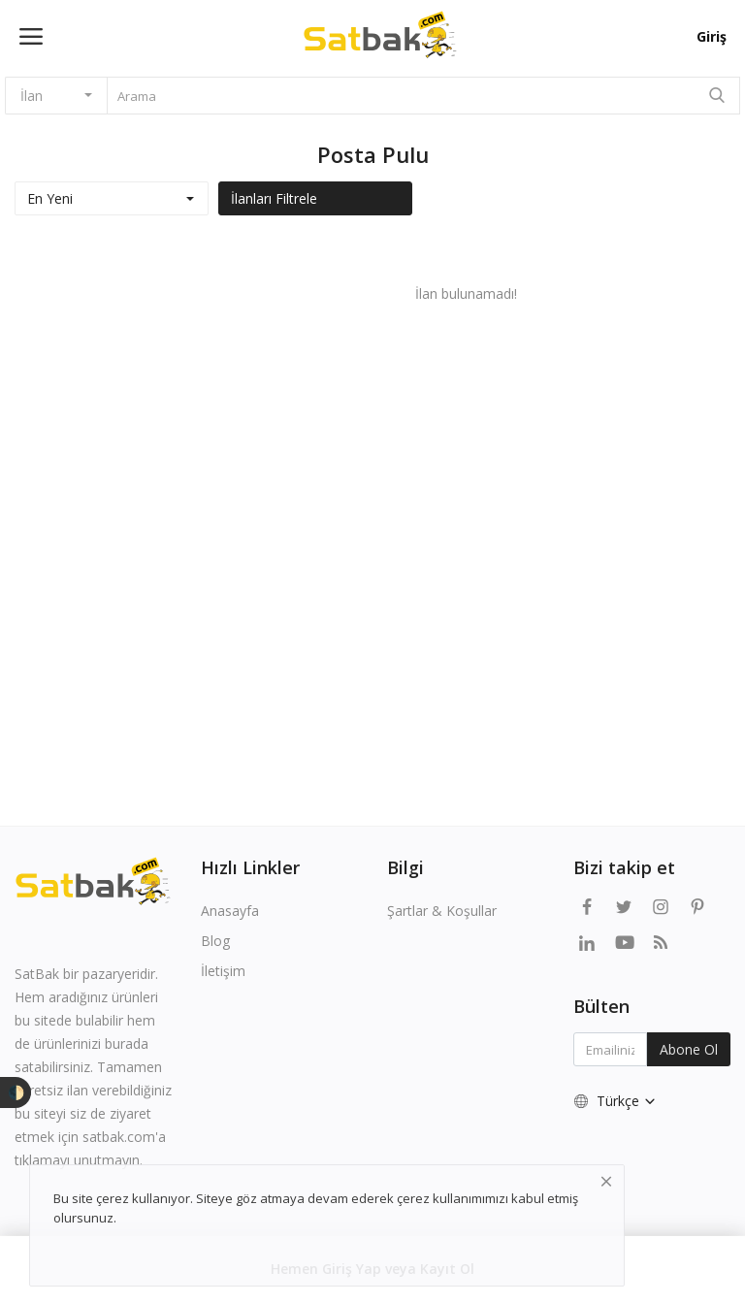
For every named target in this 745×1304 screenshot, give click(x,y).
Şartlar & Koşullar (442, 910)
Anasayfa (230, 910)
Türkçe (615, 1101)
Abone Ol (689, 1049)
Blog (215, 940)
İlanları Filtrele (274, 198)
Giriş (711, 36)
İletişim (223, 971)
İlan (31, 95)
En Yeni (50, 198)
